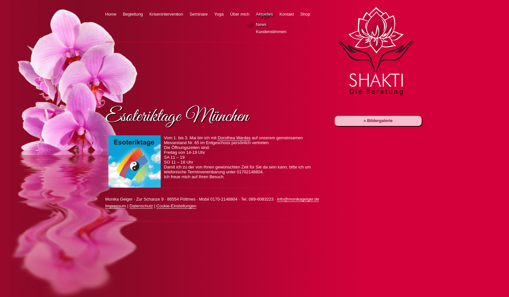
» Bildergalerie (378, 120)
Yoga (219, 14)
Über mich (239, 14)
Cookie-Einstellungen (176, 206)
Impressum (115, 206)
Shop (305, 14)
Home (111, 14)
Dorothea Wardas (233, 137)
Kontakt (286, 14)
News (251, 24)
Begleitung (133, 14)
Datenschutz (141, 206)
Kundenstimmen (251, 31)
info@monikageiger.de (298, 199)
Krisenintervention (166, 14)
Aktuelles (264, 14)
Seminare (199, 14)
